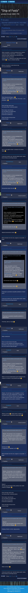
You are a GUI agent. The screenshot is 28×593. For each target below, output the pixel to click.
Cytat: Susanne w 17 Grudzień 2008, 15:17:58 (13, 544)
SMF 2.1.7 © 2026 (10, 589)
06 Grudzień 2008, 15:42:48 (7, 333)
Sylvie (17, 24)
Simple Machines (17, 589)
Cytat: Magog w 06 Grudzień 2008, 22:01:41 (13, 430)
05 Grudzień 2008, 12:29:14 (7, 75)
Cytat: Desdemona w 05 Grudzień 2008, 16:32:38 (14, 203)
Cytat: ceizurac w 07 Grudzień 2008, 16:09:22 (13, 518)
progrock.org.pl (5, 58)
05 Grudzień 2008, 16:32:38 (7, 166)
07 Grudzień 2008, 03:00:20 (7, 426)
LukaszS (8, 328)
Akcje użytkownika (22, 38)
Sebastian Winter (11, 42)
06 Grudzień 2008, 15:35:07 (7, 248)
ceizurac (8, 70)
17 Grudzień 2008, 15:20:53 (7, 540)
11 (15, 36)
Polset (8, 122)
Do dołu (3, 36)
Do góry (3, 576)
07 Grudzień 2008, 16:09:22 (7, 464)
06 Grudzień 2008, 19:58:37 (7, 355)
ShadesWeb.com (17, 591)
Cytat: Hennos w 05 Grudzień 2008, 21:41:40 (13, 251)
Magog (8, 385)
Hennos (8, 195)
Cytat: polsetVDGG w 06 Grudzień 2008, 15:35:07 (14, 312)
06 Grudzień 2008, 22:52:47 (7, 410)
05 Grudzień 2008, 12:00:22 (7, 49)
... (13, 36)
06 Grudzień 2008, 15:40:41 (7, 309)
